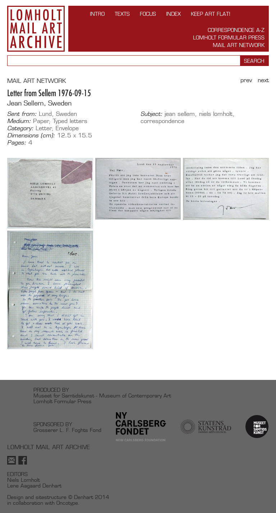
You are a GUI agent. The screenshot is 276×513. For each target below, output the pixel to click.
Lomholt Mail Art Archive (36, 29)
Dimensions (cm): (31, 135)
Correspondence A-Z (236, 30)
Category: (20, 128)
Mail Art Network (238, 45)
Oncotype (67, 503)
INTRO (97, 14)
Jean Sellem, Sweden (39, 103)
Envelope (67, 128)
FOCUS (148, 14)
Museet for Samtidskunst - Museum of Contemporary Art (102, 395)
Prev (246, 80)
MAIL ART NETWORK (36, 80)
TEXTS (122, 14)
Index (173, 14)
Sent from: (22, 114)
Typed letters (70, 121)
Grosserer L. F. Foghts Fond (67, 430)
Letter (44, 128)
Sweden (66, 113)
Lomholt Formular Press (228, 37)
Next (263, 80)
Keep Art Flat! (210, 14)
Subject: (151, 114)
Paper (41, 121)
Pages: (16, 142)
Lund (45, 113)
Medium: (19, 121)
